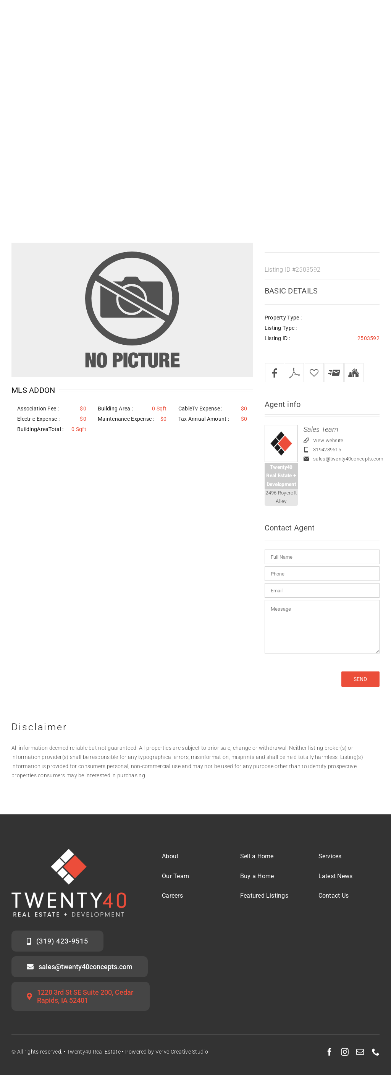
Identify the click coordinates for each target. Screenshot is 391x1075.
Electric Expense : (38, 419)
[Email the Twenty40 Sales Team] (79, 966)
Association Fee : (38, 408)
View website (328, 440)
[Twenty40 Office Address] (80, 996)
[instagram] (345, 1052)
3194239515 (327, 449)
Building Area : (115, 408)
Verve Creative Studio (181, 1052)
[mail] (360, 1052)
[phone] (376, 1052)
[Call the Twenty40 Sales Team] (57, 941)
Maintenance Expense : (126, 419)
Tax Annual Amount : (203, 419)
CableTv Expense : (200, 408)
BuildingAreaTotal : (40, 429)
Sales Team (321, 429)
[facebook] (329, 1052)
